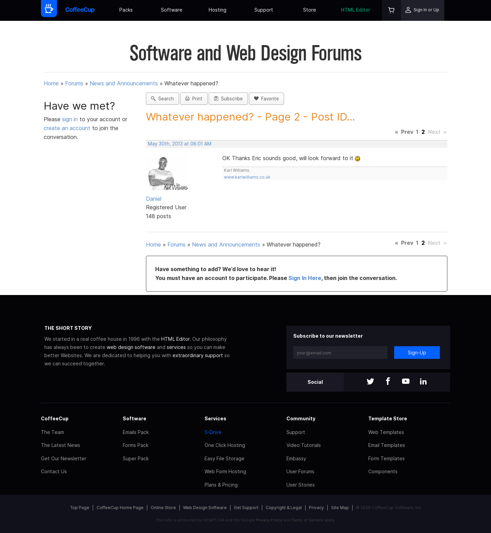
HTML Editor (355, 10)
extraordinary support (198, 355)
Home (51, 83)
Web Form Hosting (225, 471)
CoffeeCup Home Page (120, 507)
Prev (407, 131)
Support (263, 10)
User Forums (300, 471)
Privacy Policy (269, 520)
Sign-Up (417, 352)
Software (171, 10)
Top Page (79, 507)
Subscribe (228, 98)
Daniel (153, 198)
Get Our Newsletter (63, 458)
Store (309, 10)
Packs (126, 10)
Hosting (217, 10)
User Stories (300, 485)
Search (162, 98)
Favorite (266, 98)
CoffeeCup (55, 418)
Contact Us (54, 471)
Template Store (387, 418)
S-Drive (213, 432)
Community (300, 418)
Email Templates (386, 445)
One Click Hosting (225, 445)
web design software (131, 347)
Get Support (246, 507)
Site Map (340, 507)
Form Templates (386, 458)
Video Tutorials (303, 445)
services (176, 347)
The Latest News (60, 445)
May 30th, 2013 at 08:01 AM (179, 143)
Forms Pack (135, 445)
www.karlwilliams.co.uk (247, 177)
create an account (67, 128)
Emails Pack (136, 432)
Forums (74, 83)
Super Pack (136, 458)
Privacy (316, 507)
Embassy (296, 458)
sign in (70, 119)
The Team (52, 432)
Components (383, 471)
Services (215, 418)
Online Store (163, 507)
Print (194, 98)
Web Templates (386, 432)
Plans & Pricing (221, 485)
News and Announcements (124, 83)
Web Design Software (205, 507)
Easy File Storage (224, 458)
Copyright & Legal (284, 507)
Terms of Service (307, 520)
